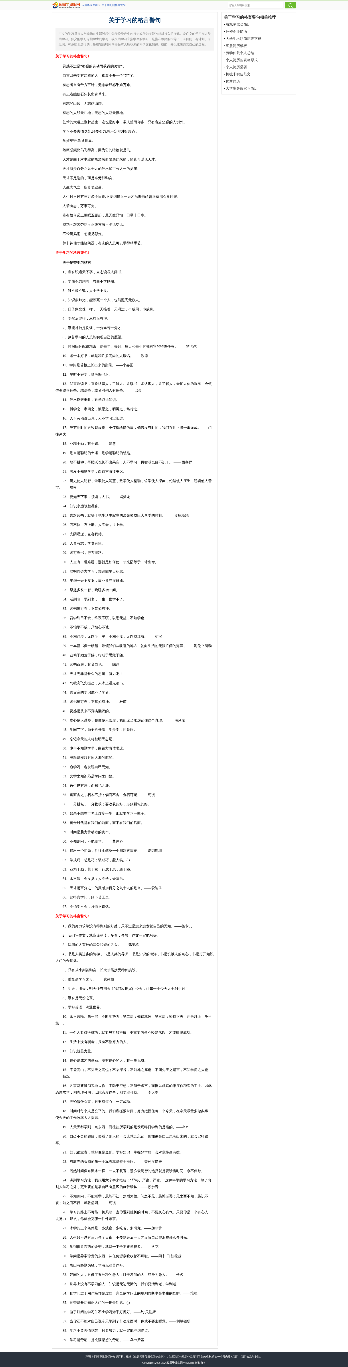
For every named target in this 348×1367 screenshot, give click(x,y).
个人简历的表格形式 (242, 60)
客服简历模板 (236, 46)
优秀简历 (233, 81)
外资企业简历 (236, 31)
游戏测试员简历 (238, 24)
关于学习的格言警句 (114, 5)
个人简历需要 (236, 67)
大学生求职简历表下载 (243, 39)
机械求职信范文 (238, 74)
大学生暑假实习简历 (242, 88)
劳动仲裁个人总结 (240, 53)
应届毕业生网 (90, 5)
